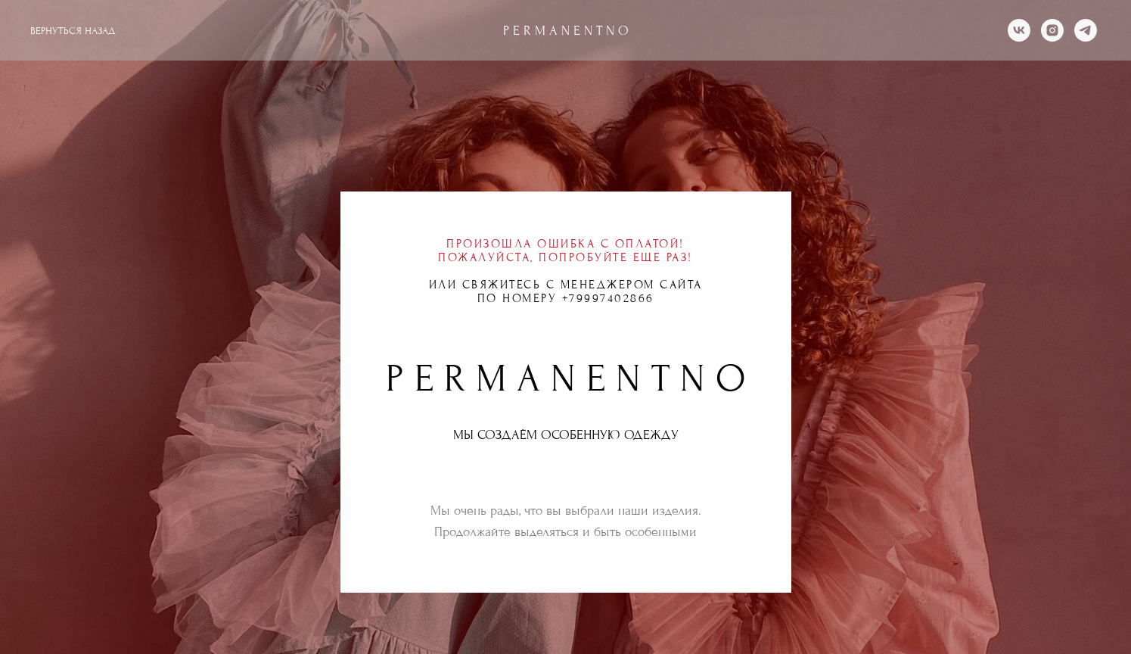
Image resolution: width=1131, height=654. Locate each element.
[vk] (1019, 30)
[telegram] (1085, 30)
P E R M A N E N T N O (566, 30)
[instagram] (1052, 30)
